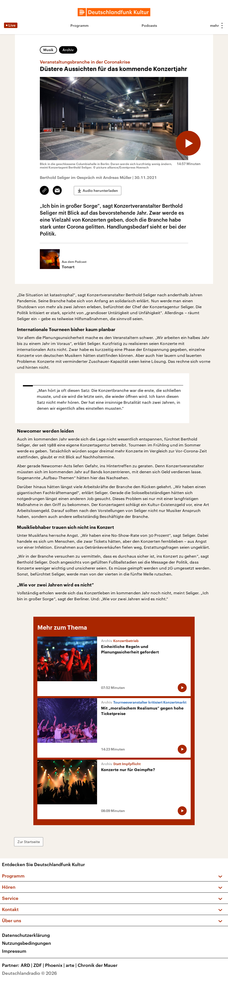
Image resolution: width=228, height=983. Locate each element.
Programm (79, 25)
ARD (27, 965)
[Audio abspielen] (188, 143)
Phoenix (55, 965)
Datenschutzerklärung (26, 935)
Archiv (68, 50)
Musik (48, 50)
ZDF (39, 965)
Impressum (14, 951)
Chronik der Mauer (97, 965)
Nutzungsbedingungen (26, 943)
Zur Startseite (28, 842)
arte (72, 965)
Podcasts (149, 25)
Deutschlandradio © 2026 (29, 973)
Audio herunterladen (100, 190)
